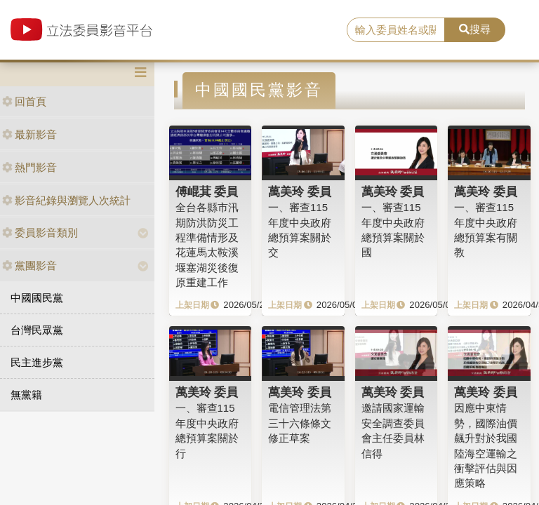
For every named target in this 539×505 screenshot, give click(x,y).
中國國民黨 (37, 298)
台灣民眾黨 (37, 330)
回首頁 (24, 101)
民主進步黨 (37, 362)
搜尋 (475, 29)
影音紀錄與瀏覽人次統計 (66, 200)
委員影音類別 (40, 232)
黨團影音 (29, 265)
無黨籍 (26, 394)
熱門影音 (29, 167)
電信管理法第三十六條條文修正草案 (299, 423)
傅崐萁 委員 (207, 191)
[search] (396, 30)
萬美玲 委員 (299, 191)
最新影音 (29, 134)
